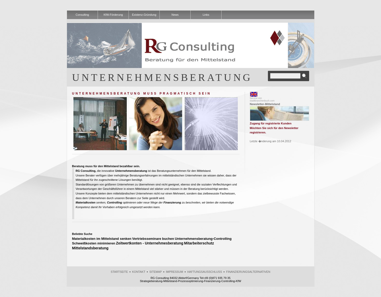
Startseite (119, 271)
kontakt (138, 271)
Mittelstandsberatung (90, 248)
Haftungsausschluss (204, 271)
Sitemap (155, 271)
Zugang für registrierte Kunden (271, 123)
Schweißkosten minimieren (93, 243)
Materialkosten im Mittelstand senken (101, 239)
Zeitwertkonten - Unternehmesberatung (149, 243)
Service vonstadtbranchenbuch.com (262, 99)
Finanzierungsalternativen (248, 271)
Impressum (174, 271)
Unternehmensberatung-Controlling (203, 239)
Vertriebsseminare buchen (153, 239)
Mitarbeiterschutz (199, 243)
